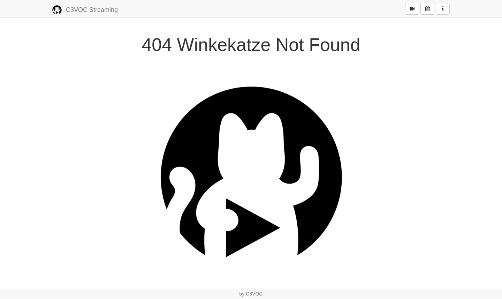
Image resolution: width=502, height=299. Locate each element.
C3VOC (254, 294)
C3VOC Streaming (85, 10)
